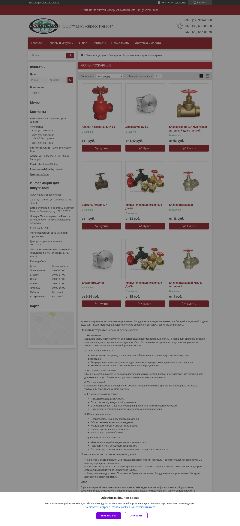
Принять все (108, 515)
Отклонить (136, 515)
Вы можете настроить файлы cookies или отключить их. (119, 507)
